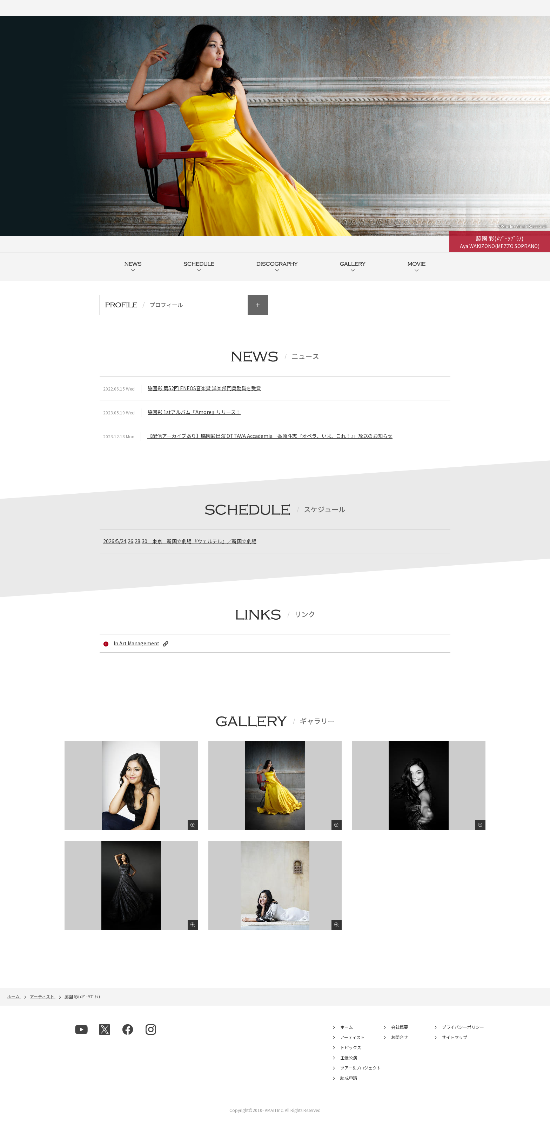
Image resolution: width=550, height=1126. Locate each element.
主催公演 (348, 1065)
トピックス (350, 1055)
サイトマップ (454, 1044)
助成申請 (348, 1085)
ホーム (346, 1034)
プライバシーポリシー (463, 1034)
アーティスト (352, 1044)
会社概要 (399, 1034)
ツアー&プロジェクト (360, 1075)
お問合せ (399, 1044)
